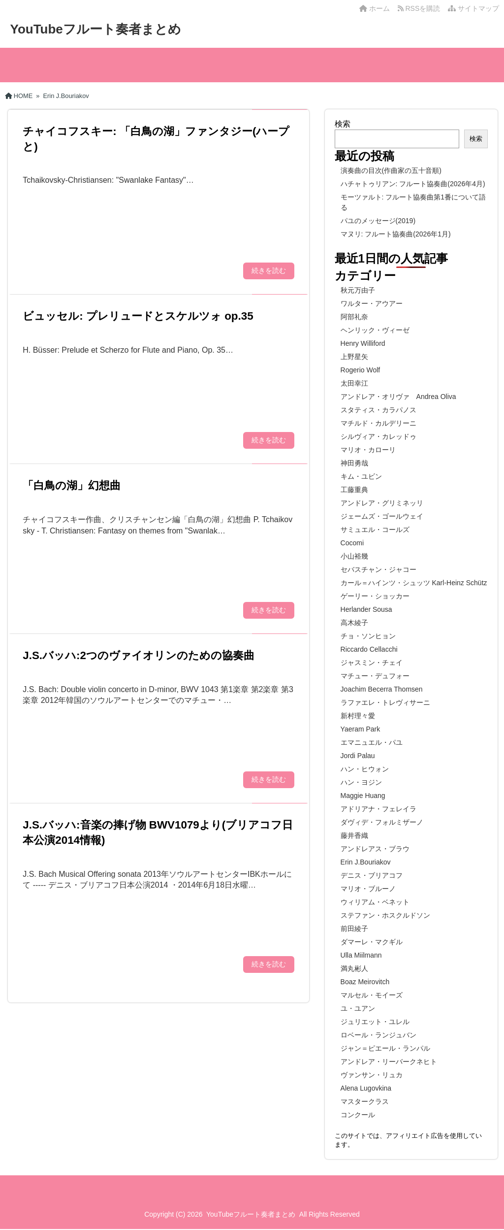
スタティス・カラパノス (378, 410)
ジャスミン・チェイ (372, 662)
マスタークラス (365, 1101)
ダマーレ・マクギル (372, 942)
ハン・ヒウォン (365, 769)
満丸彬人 (354, 968)
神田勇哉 (354, 463)
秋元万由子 (358, 290)
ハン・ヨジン (361, 782)
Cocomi (352, 543)
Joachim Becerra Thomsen (382, 689)
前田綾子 (354, 928)
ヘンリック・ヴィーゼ (375, 330)
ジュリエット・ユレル (375, 1022)
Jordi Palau (358, 756)
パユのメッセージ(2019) (378, 221)
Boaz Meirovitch (365, 982)
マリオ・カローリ (368, 450)
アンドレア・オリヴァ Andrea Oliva (398, 396)
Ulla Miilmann (361, 955)
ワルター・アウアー (372, 303)
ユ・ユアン (358, 1008)
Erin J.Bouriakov (366, 862)
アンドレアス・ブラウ (375, 849)
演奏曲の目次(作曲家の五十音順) (391, 170)
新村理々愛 (358, 716)
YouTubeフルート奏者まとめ (95, 29)
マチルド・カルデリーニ (378, 423)
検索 (342, 124)
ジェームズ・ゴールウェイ (382, 516)
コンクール (358, 1115)
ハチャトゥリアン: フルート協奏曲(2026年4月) (413, 184)
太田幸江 (354, 383)
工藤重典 (354, 490)
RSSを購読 (421, 8)
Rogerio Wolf (360, 370)
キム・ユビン (361, 476)
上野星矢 (354, 357)
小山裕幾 (354, 556)
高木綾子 (354, 623)
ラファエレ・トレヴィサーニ (385, 702)
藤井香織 (354, 835)
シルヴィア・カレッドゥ (378, 436)
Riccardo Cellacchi (369, 649)
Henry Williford (363, 343)
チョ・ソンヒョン (368, 636)
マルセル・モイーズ (372, 995)
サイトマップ (473, 8)
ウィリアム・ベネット (375, 902)
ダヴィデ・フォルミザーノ (382, 822)
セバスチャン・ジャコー (378, 569)
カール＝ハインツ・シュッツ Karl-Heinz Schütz (414, 583)
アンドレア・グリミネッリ (382, 503)
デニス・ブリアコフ (372, 875)
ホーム (374, 8)
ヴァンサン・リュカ (372, 1075)
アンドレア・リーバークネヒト (389, 1061)
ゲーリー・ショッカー (375, 596)
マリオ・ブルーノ (368, 889)
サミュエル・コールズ (375, 529)
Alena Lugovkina (366, 1088)
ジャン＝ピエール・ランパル (385, 1048)
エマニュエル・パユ (372, 742)
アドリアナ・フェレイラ (378, 809)
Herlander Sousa (366, 609)
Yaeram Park (360, 729)
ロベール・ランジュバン (378, 1035)
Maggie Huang (363, 795)
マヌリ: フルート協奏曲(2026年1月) (396, 234)
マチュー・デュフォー (375, 676)
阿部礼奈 (354, 317)
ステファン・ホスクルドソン (385, 915)
